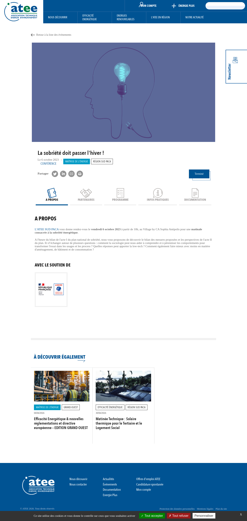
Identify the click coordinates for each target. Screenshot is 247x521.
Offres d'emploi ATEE (148, 484)
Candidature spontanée (149, 488)
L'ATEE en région (160, 17)
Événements (110, 488)
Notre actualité (194, 17)
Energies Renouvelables (125, 17)
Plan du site (220, 509)
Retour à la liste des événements (53, 34)
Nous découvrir (57, 17)
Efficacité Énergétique (108, 412)
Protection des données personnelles (173, 509)
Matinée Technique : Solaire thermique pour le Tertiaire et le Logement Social (119, 428)
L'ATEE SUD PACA (47, 234)
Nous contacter (78, 488)
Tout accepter (152, 515)
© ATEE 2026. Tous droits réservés (37, 509)
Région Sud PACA (98, 161)
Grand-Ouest (67, 412)
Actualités (108, 484)
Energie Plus (110, 497)
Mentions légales (203, 509)
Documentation (112, 493)
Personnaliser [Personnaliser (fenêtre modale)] (204, 515)
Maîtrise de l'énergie (75, 161)
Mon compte (143, 493)
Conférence (48, 163)
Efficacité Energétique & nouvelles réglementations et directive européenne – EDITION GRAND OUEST (59, 430)
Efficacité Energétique (89, 17)
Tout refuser (179, 515)
